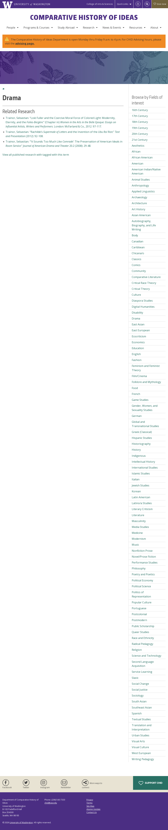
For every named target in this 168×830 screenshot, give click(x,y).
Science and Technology (146, 655)
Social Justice (139, 689)
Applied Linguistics (143, 191)
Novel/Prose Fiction (144, 556)
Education (138, 348)
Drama (136, 318)
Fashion (136, 360)
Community (139, 271)
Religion (137, 650)
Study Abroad (66, 27)
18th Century (140, 122)
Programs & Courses (36, 27)
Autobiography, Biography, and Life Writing (144, 225)
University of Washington (21, 822)
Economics (138, 342)
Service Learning (142, 672)
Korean (136, 491)
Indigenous (139, 456)
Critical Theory (141, 289)
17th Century (140, 116)
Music (135, 544)
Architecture (139, 203)
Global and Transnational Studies (145, 424)
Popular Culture (141, 602)
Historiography (141, 444)
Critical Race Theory (144, 283)
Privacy (89, 799)
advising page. (24, 43)
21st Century (139, 140)
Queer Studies (140, 632)
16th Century (140, 110)
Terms (89, 802)
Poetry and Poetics (143, 574)
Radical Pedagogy (142, 644)
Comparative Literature (146, 277)
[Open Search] (147, 4)
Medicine (137, 533)
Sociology (138, 695)
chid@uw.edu (50, 802)
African (136, 151)
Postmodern (139, 620)
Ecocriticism (139, 336)
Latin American (141, 497)
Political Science (141, 586)
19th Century (140, 128)
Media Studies (140, 527)
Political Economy (142, 580)
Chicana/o (138, 253)
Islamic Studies (141, 473)
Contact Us (91, 812)
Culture (136, 295)
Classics (136, 259)
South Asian (139, 701)
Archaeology (139, 197)
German (137, 416)
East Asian (138, 324)
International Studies (145, 467)
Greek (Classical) (142, 432)
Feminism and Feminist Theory (146, 368)
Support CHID (150, 783)
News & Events (112, 27)
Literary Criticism (142, 509)
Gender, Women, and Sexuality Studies (145, 408)
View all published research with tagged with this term (35, 154)
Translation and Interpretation (141, 727)
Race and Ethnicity (143, 638)
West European (141, 753)
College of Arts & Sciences (100, 4)
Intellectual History (143, 461)
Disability (137, 312)
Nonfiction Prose (142, 551)
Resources (135, 27)
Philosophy (139, 568)
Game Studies (140, 400)
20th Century (140, 134)
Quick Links (122, 4)
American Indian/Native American (146, 171)
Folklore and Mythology (146, 382)
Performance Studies (145, 562)
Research (88, 27)
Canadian (137, 241)
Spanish (137, 713)
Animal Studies (141, 179)
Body (135, 235)
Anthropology (140, 185)
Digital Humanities (143, 306)
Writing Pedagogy (143, 759)
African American (142, 157)
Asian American (141, 215)
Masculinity (139, 521)
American (137, 163)
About (154, 27)
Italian (135, 479)
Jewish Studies (140, 485)
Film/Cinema (139, 376)
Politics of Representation (141, 594)
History (136, 449)
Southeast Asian (142, 707)
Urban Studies (140, 735)
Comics (136, 265)
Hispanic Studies (142, 438)
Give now (160, 4)
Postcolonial (139, 614)
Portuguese (139, 608)
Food (135, 388)
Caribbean (138, 247)
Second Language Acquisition (143, 664)
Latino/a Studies (142, 503)
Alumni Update (93, 809)
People (11, 27)
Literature (138, 515)
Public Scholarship (143, 626)
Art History (138, 209)
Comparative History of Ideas (84, 17)
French (136, 394)
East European (141, 330)
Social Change (140, 684)
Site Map (90, 806)
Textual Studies (141, 719)
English (136, 354)
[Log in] (138, 4)
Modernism (139, 539)
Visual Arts (138, 741)
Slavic (135, 678)
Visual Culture (140, 747)
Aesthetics (138, 145)
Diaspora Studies (142, 300)
